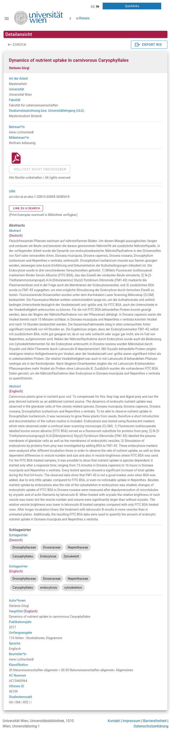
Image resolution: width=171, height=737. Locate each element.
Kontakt (114, 721)
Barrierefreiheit (155, 721)
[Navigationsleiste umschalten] (7, 18)
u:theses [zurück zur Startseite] (83, 18)
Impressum (132, 721)
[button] (95, 7)
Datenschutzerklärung (151, 726)
